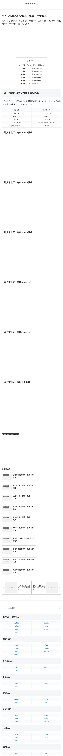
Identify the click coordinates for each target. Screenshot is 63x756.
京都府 (16, 666)
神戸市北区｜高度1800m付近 (33, 75)
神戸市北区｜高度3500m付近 (33, 71)
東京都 (46, 596)
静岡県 (16, 650)
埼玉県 (16, 603)
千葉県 (46, 593)
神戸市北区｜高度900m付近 (32, 78)
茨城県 (16, 593)
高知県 (46, 705)
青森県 (16, 574)
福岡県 (16, 717)
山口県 (46, 686)
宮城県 (16, 580)
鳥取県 (16, 682)
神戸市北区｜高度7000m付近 (33, 68)
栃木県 (16, 596)
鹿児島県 (46, 724)
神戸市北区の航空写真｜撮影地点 (32, 65)
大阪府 (16, 670)
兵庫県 (46, 663)
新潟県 (16, 615)
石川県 (16, 635)
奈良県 (46, 666)
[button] (59, 556)
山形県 (46, 574)
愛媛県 (46, 701)
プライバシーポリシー (47, 749)
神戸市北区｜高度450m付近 (32, 81)
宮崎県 (46, 721)
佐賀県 (16, 721)
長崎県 (16, 724)
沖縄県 (46, 727)
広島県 (46, 682)
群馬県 (16, 600)
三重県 (46, 650)
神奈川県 (46, 600)
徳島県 (16, 701)
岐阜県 (16, 647)
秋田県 (46, 571)
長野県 (46, 615)
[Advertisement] (31, 41)
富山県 (16, 631)
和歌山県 (46, 670)
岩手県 (16, 577)
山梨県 (16, 619)
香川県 (16, 705)
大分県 (46, 717)
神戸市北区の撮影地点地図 (32, 84)
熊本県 (16, 727)
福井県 (46, 631)
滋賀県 (16, 663)
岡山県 (16, 689)
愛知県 (46, 647)
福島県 (46, 577)
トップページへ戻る (16, 749)
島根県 (16, 686)
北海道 (16, 571)
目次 (28, 61)
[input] (31, 556)
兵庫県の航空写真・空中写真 (10, 435)
